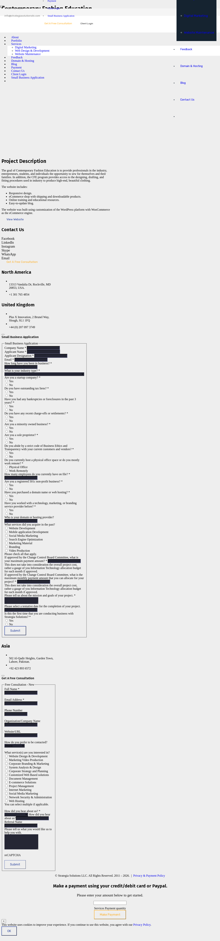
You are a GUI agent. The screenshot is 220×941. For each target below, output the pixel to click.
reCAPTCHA (12, 859)
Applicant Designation (19, 355)
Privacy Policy (142, 928)
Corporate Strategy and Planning (26, 772)
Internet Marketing (18, 790)
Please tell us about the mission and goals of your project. (39, 595)
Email (9, 359)
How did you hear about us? (22, 812)
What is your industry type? (22, 370)
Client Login (54, 8)
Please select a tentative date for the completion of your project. (42, 607)
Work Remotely (16, 470)
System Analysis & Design (23, 768)
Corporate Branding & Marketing (27, 764)
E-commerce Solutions (20, 783)
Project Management (19, 787)
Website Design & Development (26, 757)
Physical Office (16, 467)
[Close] (2, 334)
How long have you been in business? (28, 363)
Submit (15, 632)
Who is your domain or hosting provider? (29, 517)
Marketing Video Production (24, 761)
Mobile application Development (27, 532)
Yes (9, 381)
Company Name (15, 347)
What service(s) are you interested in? (27, 753)
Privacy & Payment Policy (149, 879)
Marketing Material (18, 543)
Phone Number (13, 711)
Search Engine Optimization (24, 539)
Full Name (11, 690)
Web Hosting (14, 802)
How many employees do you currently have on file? (37, 474)
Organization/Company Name (22, 722)
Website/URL (12, 732)
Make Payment (110, 918)
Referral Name (13, 823)
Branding (12, 546)
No (9, 385)
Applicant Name (15, 351)
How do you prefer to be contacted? (25, 743)
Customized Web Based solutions (27, 776)
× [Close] (3, 925)
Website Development (20, 528)
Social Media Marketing (21, 535)
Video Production (17, 550)
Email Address (14, 700)
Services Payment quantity (110, 912)
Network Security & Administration (28, 798)
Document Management (21, 779)
